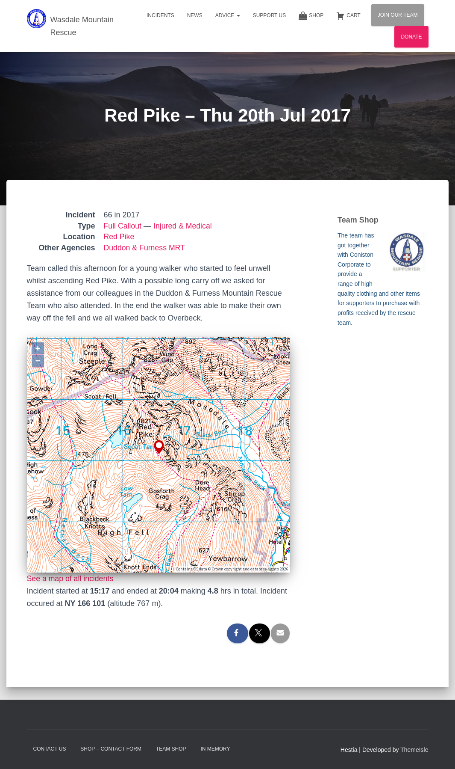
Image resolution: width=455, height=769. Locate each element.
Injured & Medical (184, 226)
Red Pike (119, 236)
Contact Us (49, 749)
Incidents (160, 15)
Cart (348, 16)
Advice (227, 15)
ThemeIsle (414, 749)
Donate (411, 37)
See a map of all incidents (71, 578)
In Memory (215, 749)
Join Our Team (398, 15)
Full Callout (123, 226)
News (195, 15)
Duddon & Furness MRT (145, 247)
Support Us (269, 15)
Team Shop (171, 749)
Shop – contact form (110, 749)
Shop (311, 16)
